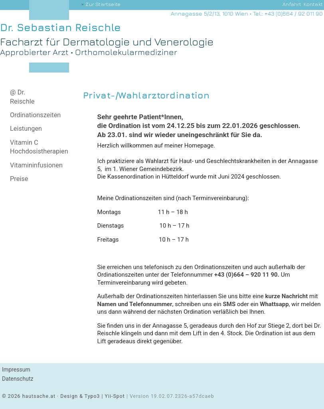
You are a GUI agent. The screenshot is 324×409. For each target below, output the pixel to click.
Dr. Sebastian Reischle (60, 27)
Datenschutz (18, 379)
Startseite (103, 4)
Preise (19, 179)
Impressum (16, 369)
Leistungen (26, 128)
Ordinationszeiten (35, 115)
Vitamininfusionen (36, 165)
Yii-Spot (115, 396)
